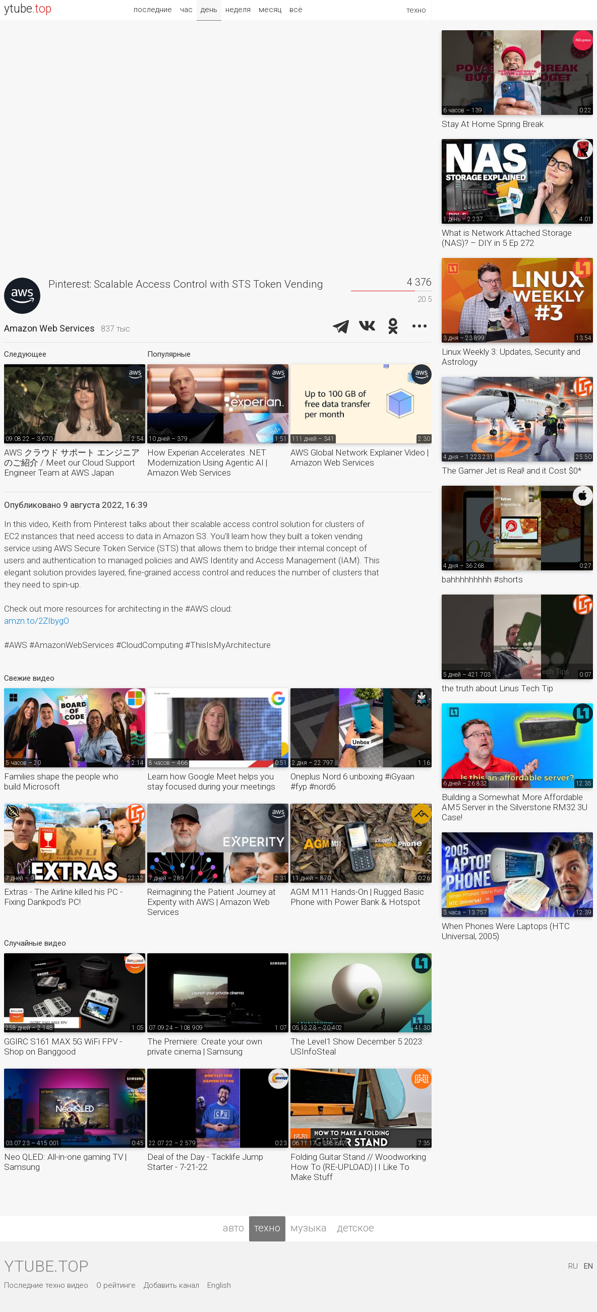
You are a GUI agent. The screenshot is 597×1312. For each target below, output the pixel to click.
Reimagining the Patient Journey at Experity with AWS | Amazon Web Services (211, 902)
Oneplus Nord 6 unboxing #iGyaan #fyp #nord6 (352, 781)
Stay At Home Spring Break (493, 124)
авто (233, 1228)
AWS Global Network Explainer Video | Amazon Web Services (359, 457)
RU (573, 1266)
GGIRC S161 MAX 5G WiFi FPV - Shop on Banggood (63, 1046)
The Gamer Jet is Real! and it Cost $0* (511, 471)
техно (267, 1228)
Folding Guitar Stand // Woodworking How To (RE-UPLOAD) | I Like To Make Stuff (358, 1167)
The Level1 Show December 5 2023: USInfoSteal (357, 1046)
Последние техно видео (46, 1285)
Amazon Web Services (49, 328)
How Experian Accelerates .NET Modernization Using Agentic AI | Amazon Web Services (207, 462)
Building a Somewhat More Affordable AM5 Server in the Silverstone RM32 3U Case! (514, 807)
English (219, 1285)
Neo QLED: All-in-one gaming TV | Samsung (65, 1162)
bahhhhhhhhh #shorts (482, 579)
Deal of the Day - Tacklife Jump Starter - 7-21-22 (205, 1162)
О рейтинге (116, 1285)
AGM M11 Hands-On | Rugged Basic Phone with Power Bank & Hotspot (357, 897)
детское (355, 1228)
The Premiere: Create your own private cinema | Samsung (204, 1046)
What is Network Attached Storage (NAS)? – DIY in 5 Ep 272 (507, 238)
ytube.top (46, 1266)
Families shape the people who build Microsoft (61, 781)
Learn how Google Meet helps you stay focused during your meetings (211, 781)
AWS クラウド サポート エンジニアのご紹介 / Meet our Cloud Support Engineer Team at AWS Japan (72, 462)
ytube (27, 9)
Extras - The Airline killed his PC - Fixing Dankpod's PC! (63, 897)
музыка (308, 1228)
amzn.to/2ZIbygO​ (36, 621)
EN (588, 1266)
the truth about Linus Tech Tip (497, 688)
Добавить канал (171, 1285)
